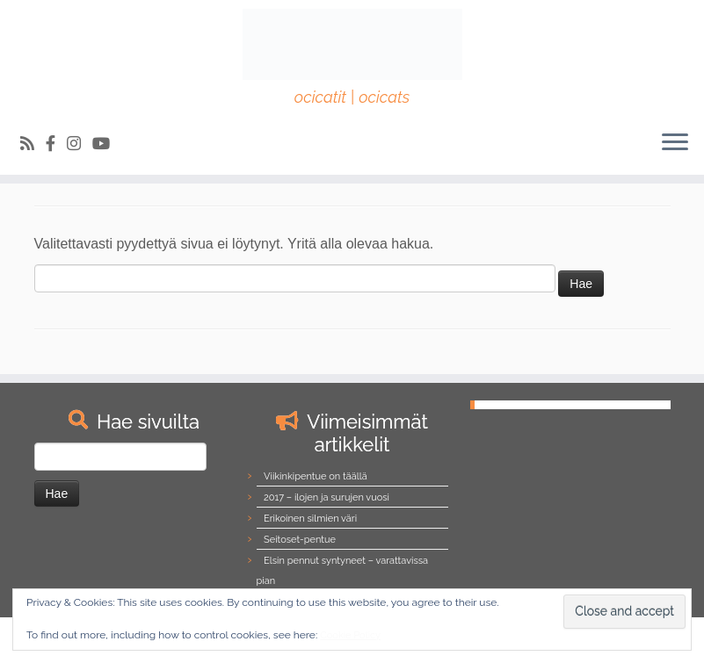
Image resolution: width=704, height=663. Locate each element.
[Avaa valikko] (675, 143)
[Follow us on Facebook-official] (56, 143)
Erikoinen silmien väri (310, 518)
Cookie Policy (350, 635)
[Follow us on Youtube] (106, 143)
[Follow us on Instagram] (79, 143)
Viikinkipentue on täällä (315, 476)
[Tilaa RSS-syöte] (33, 143)
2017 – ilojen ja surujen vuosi (326, 497)
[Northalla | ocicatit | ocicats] (352, 44)
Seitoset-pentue (300, 539)
